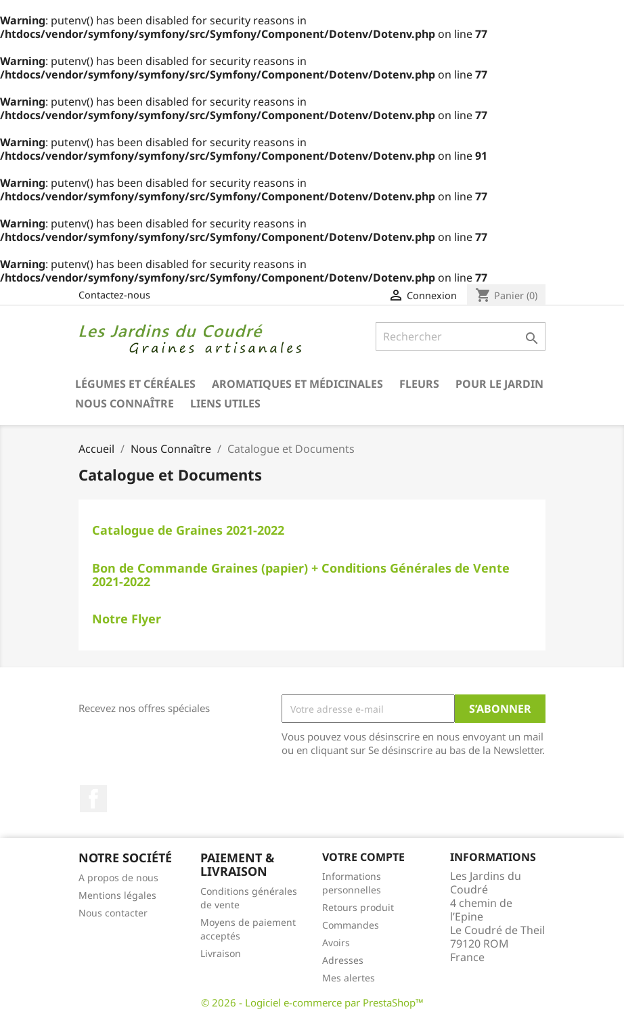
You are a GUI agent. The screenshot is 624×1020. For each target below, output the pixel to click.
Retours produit (358, 907)
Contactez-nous (114, 294)
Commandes (350, 924)
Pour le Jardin (499, 383)
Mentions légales (117, 895)
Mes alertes (348, 977)
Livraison (220, 953)
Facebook (93, 798)
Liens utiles (225, 403)
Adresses (342, 960)
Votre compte (363, 856)
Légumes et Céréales (135, 383)
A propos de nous (118, 877)
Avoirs (336, 942)
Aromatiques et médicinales (297, 383)
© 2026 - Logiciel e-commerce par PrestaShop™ (312, 1002)
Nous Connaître (124, 403)
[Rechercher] (460, 336)
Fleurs (419, 383)
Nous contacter (113, 912)
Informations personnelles (351, 883)
